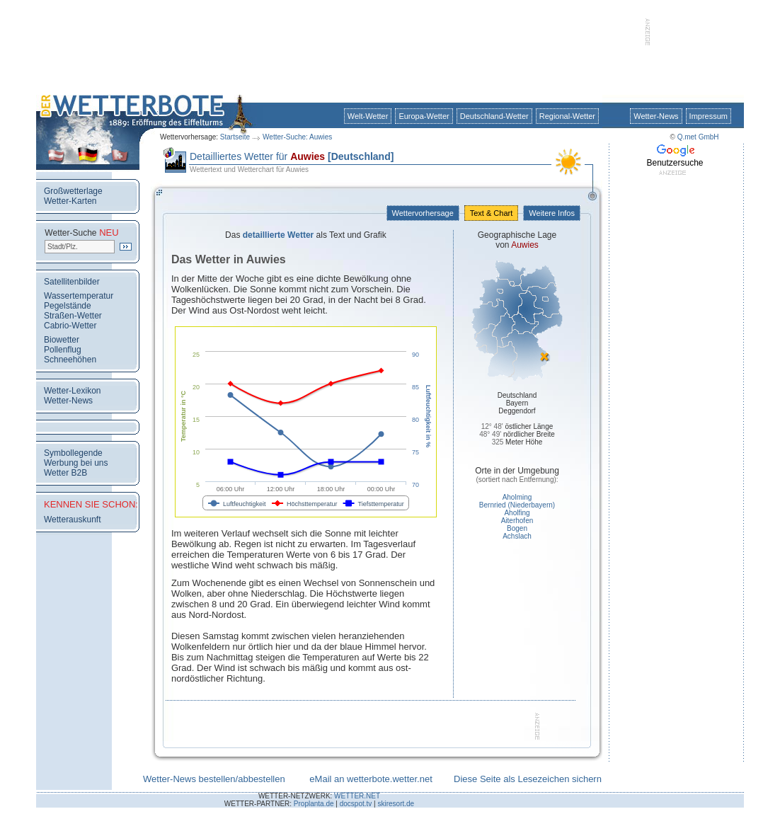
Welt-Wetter (368, 116)
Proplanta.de (314, 804)
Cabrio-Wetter (70, 326)
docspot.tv (356, 804)
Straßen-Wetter (73, 316)
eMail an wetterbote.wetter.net (370, 779)
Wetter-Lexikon (72, 391)
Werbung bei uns (76, 463)
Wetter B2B (65, 473)
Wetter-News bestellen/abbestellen (214, 779)
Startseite (235, 137)
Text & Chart (491, 213)
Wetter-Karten (70, 201)
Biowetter (61, 340)
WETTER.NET (357, 796)
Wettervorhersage (423, 213)
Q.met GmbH (698, 137)
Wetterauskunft (72, 519)
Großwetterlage (73, 191)
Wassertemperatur (78, 296)
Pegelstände (67, 306)
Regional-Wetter (567, 116)
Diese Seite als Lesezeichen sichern (528, 779)
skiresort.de (395, 804)
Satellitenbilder (72, 282)
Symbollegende (73, 453)
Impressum (708, 116)
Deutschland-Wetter (494, 116)
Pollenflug (62, 350)
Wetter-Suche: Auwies (297, 137)
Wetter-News (655, 116)
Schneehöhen (70, 360)
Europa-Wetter (423, 116)
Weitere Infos (552, 213)
